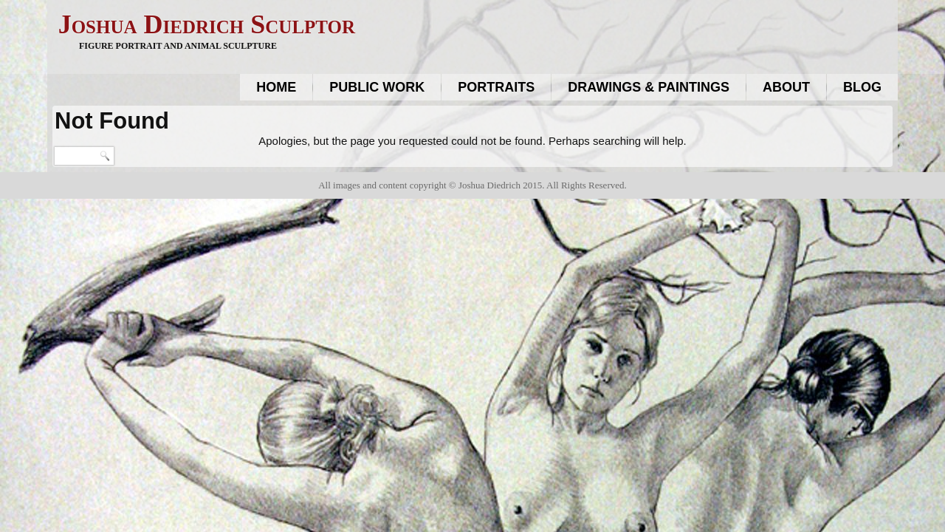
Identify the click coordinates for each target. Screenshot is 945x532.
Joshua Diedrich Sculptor (206, 24)
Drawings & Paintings (648, 87)
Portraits (496, 87)
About (786, 87)
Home (276, 87)
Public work (377, 87)
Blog (862, 87)
